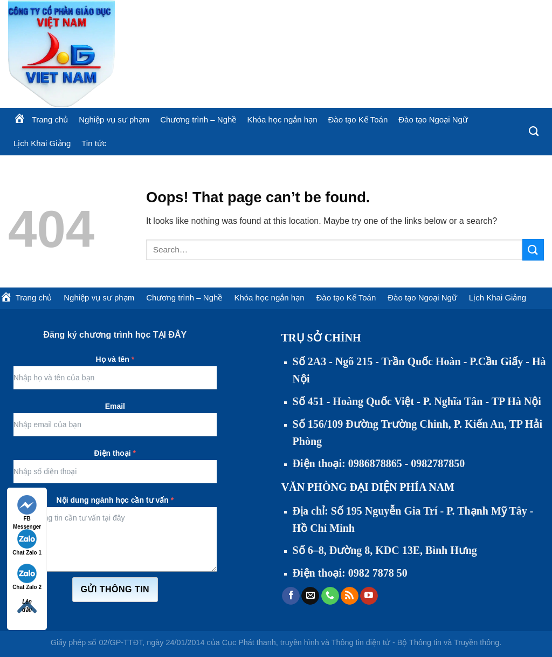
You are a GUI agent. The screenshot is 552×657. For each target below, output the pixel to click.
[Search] (533, 131)
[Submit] (533, 249)
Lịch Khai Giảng (42, 143)
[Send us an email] (310, 596)
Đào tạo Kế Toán (358, 119)
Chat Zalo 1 (27, 542)
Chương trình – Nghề (198, 119)
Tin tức (93, 143)
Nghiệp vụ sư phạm (114, 119)
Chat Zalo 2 (27, 577)
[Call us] (330, 596)
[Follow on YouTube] (369, 596)
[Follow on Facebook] (291, 596)
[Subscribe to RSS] (349, 596)
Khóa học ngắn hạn (282, 119)
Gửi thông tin (115, 589)
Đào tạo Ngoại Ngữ (433, 119)
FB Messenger (27, 509)
